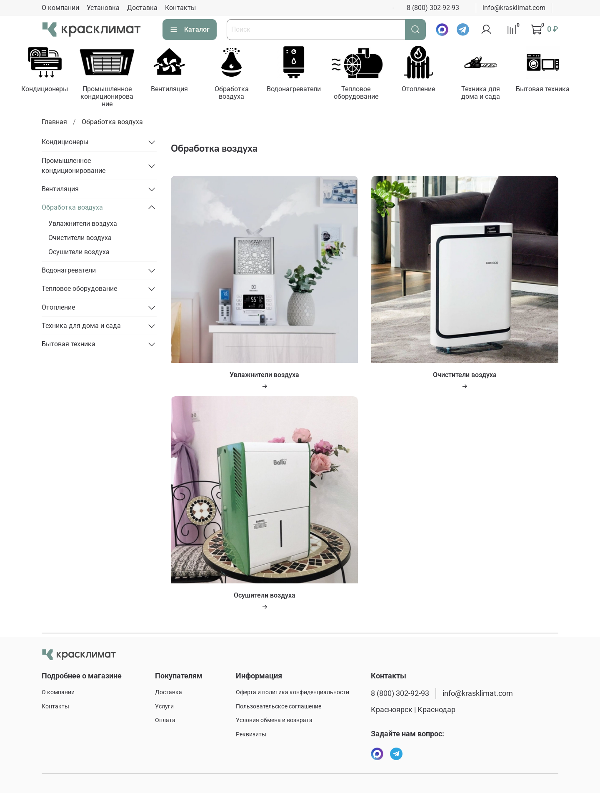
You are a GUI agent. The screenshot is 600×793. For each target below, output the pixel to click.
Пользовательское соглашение (278, 706)
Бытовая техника (555, 90)
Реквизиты (251, 734)
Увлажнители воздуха (82, 224)
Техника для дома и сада (491, 93)
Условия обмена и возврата (274, 720)
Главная (54, 123)
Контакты (180, 8)
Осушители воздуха (79, 253)
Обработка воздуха (236, 93)
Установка (103, 8)
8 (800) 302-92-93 (433, 8)
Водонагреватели (300, 90)
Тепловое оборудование (363, 93)
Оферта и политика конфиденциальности (292, 692)
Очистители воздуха (80, 239)
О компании (60, 8)
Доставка (142, 8)
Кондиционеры (45, 90)
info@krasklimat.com (513, 8)
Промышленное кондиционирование (109, 97)
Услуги (164, 706)
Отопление (427, 90)
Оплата (165, 720)
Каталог (190, 29)
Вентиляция (172, 90)
